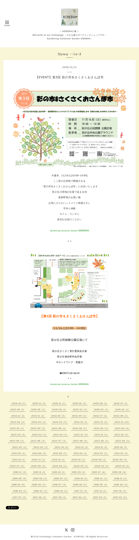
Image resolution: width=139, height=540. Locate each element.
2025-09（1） (100, 403)
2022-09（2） (17, 440)
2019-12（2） (20, 472)
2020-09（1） (99, 459)
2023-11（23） (122, 422)
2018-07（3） (59, 484)
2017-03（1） (100, 497)
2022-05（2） (102, 440)
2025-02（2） (101, 409)
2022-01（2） (62, 447)
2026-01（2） (19, 403)
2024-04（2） (18, 422)
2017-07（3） (19, 497)
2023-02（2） (40, 434)
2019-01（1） (82, 478)
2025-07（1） (121, 403)
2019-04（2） (40, 478)
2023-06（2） (80, 428)
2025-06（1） (17, 409)
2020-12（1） (39, 459)
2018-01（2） (61, 491)
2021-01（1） (19, 459)
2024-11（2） (38, 415)
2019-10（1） (59, 472)
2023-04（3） (122, 428)
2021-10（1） (121, 447)
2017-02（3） (120, 497)
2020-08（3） (120, 459)
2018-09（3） (39, 484)
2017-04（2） (80, 497)
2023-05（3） (101, 428)
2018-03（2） (20, 491)
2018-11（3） (121, 478)
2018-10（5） (19, 484)
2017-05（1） (60, 497)
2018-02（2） (40, 491)
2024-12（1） (18, 415)
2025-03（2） (80, 409)
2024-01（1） (81, 422)
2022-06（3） (81, 440)
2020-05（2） (39, 466)
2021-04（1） (81, 453)
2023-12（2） (101, 422)
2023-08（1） (59, 428)
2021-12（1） (82, 447)
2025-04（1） (59, 409)
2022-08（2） (38, 440)
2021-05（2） (60, 453)
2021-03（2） (101, 453)
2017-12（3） (81, 491)
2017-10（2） (120, 491)
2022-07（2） (59, 440)
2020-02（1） (102, 466)
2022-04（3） (123, 440)
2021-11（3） (101, 447)
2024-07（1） (100, 415)
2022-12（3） (81, 434)
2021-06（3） (39, 453)
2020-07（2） (17, 466)
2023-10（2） (17, 428)
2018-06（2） (80, 484)
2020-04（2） (60, 466)
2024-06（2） (121, 415)
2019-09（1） (79, 472)
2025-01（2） (122, 409)
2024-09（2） (79, 415)
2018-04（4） (121, 484)
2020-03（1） (81, 466)
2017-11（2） (101, 491)
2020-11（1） (59, 459)
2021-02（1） (121, 453)
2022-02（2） (41, 447)
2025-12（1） (39, 403)
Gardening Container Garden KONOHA (61, 536)
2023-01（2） (60, 434)
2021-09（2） (19, 453)
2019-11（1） (39, 472)
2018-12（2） (101, 478)
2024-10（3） (58, 415)
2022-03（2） (20, 447)
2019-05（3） (19, 478)
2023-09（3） (38, 428)
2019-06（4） (119, 472)
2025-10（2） (79, 403)
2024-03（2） (39, 422)
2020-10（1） (78, 459)
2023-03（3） (18, 434)
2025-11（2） (59, 403)
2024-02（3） (60, 422)
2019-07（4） (99, 472)
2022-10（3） (121, 434)
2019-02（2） (61, 478)
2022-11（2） (101, 434)
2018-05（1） (101, 484)
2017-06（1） (40, 497)
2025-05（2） (38, 409)
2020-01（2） (122, 466)
